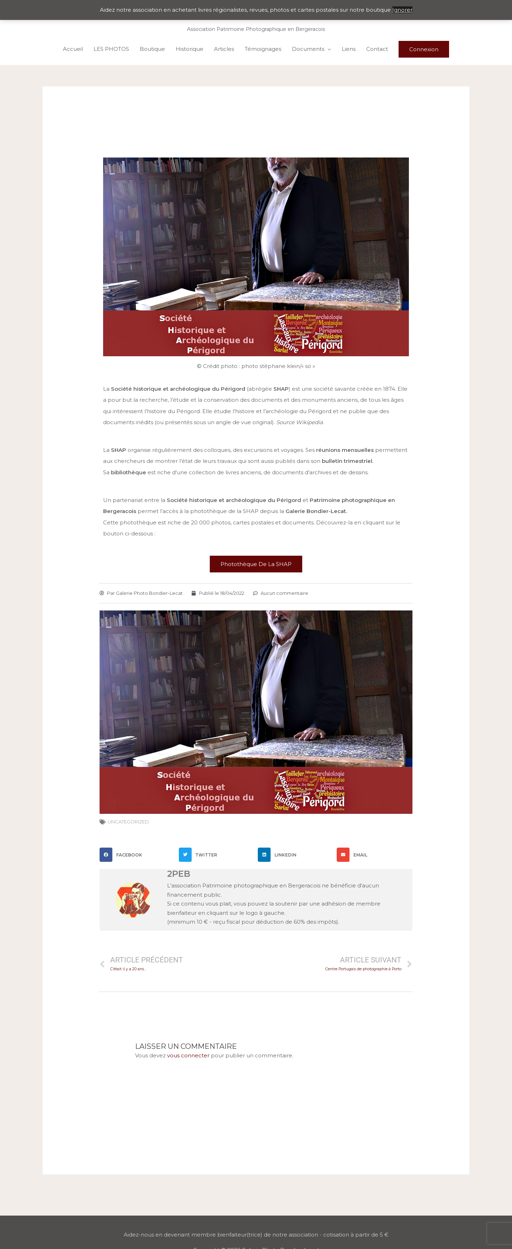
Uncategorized (128, 821)
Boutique (152, 49)
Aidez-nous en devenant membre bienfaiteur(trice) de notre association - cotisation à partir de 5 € (256, 1234)
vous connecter (188, 1055)
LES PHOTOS (111, 49)
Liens (349, 49)
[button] (137, 855)
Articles (224, 49)
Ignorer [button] (402, 9)
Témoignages (263, 49)
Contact (377, 49)
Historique (189, 49)
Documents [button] (308, 49)
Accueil (73, 49)
